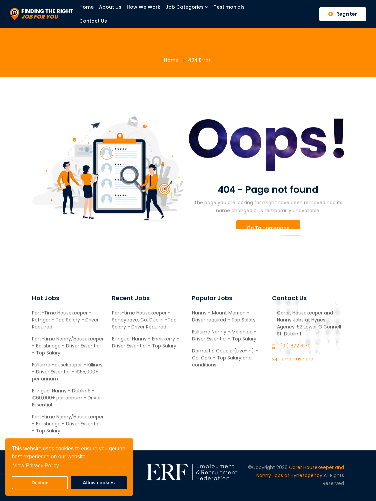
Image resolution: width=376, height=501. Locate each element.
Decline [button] (39, 482)
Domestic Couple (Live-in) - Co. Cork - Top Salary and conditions (225, 357)
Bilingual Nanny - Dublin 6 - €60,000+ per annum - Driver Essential (66, 397)
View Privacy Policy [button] (36, 465)
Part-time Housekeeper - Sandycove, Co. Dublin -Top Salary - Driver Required (144, 319)
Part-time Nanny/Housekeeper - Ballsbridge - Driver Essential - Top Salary (68, 345)
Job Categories (187, 7)
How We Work (143, 7)
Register (342, 14)
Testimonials (229, 7)
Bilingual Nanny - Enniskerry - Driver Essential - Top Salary (145, 342)
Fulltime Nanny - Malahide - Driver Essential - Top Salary (224, 335)
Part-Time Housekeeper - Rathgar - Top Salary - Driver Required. (65, 319)
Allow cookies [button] (99, 482)
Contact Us (93, 21)
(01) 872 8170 (295, 345)
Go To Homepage (268, 228)
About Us (110, 7)
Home (86, 7)
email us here (297, 358)
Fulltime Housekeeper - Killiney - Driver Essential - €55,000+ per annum (67, 371)
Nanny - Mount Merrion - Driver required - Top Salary (224, 316)
